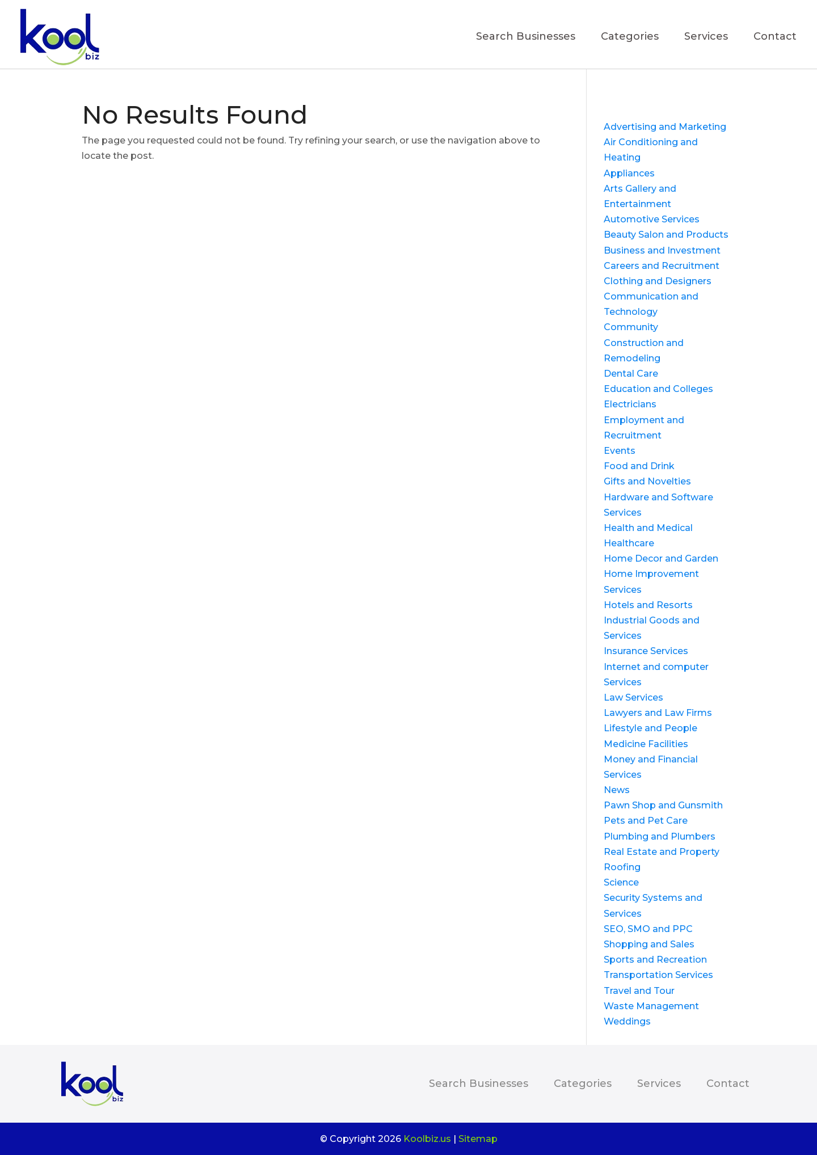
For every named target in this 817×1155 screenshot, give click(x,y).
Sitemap (478, 1138)
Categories (630, 37)
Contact (775, 37)
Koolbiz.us (427, 1138)
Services (706, 37)
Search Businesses (525, 37)
